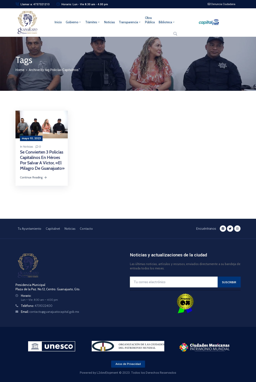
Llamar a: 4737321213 (35, 4)
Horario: (26, 295)
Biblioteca (167, 22)
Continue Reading (33, 177)
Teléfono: (37, 306)
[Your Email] (174, 282)
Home (20, 70)
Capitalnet (53, 228)
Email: (50, 312)
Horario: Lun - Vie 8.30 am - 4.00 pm (84, 4)
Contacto (86, 228)
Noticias (109, 22)
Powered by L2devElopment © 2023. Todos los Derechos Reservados (128, 372)
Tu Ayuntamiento (29, 228)
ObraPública (150, 20)
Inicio (58, 22)
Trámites (92, 22)
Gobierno (73, 22)
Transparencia (130, 22)
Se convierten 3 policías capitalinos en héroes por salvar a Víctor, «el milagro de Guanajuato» (42, 160)
